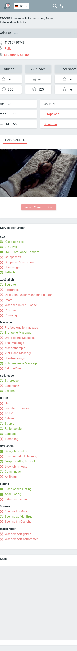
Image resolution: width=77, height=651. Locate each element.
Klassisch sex (14, 242)
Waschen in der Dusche (21, 305)
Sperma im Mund (16, 511)
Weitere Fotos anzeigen (38, 207)
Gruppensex (13, 257)
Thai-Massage (14, 343)
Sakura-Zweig (14, 368)
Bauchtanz (12, 386)
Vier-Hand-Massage (18, 353)
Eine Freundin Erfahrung (21, 456)
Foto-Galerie (15, 139)
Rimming (11, 315)
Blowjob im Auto (16, 466)
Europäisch (51, 114)
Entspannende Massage (21, 363)
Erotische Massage (18, 332)
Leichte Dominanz (17, 408)
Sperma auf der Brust (19, 516)
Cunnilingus (13, 471)
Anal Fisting (13, 494)
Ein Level (11, 247)
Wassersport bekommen (21, 539)
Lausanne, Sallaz (42, 18)
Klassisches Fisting (18, 489)
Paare (9, 300)
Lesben (10, 391)
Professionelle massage (21, 327)
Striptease (12, 381)
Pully (28, 18)
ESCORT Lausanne (12, 18)
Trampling (11, 439)
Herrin (9, 403)
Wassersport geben (18, 534)
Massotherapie (15, 348)
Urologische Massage (20, 338)
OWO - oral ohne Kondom (22, 252)
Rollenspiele (13, 429)
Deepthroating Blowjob (20, 461)
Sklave (9, 418)
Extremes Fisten (16, 499)
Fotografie (12, 290)
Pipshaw (10, 310)
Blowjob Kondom (16, 451)
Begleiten (11, 284)
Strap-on (10, 423)
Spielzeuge (12, 267)
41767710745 (14, 42)
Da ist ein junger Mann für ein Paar (28, 295)
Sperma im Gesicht (18, 521)
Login (61, 6)
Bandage (10, 434)
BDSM (9, 413)
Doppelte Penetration (19, 262)
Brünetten (50, 124)
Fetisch (10, 272)
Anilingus (11, 477)
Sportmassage (15, 358)
